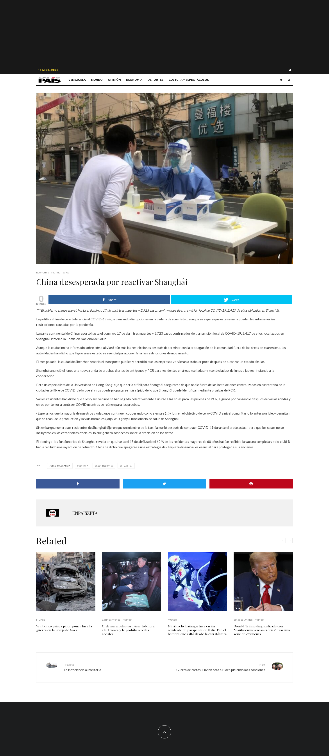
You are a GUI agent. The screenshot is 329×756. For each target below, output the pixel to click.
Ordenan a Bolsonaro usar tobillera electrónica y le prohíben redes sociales (128, 630)
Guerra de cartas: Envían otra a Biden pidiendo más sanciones (216, 667)
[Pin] (251, 483)
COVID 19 (83, 466)
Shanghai (126, 466)
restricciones (104, 466)
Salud (66, 272)
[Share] (78, 483)
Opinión (114, 79)
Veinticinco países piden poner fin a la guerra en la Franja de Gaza (64, 628)
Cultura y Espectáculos (189, 79)
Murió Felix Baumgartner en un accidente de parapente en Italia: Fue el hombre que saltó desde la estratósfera (197, 630)
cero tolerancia (60, 466)
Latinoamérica (111, 619)
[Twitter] (290, 70)
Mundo (97, 79)
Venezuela (77, 79)
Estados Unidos (243, 619)
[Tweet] (164, 483)
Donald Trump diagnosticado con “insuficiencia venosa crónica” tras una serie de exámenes (262, 630)
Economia (42, 272)
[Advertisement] (164, 33)
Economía (134, 79)
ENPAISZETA (85, 513)
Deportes (155, 79)
